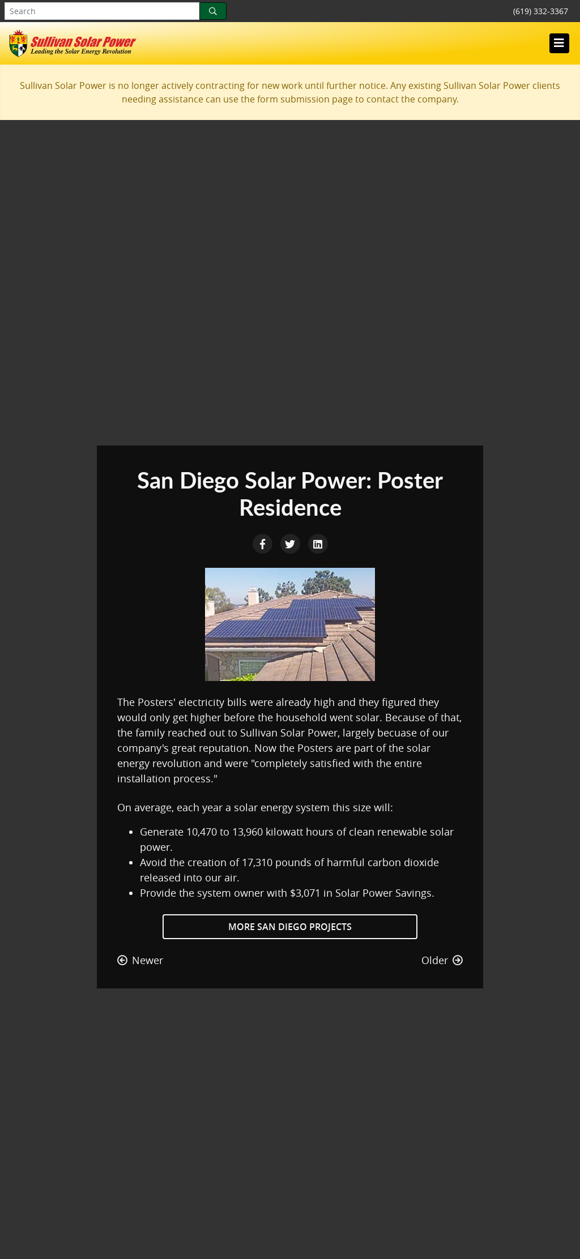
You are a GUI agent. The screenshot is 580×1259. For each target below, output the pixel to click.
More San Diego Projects (290, 926)
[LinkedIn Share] (318, 543)
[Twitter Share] (291, 543)
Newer (140, 960)
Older (442, 960)
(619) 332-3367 (540, 11)
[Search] (213, 11)
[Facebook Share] (263, 543)
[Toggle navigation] (559, 43)
